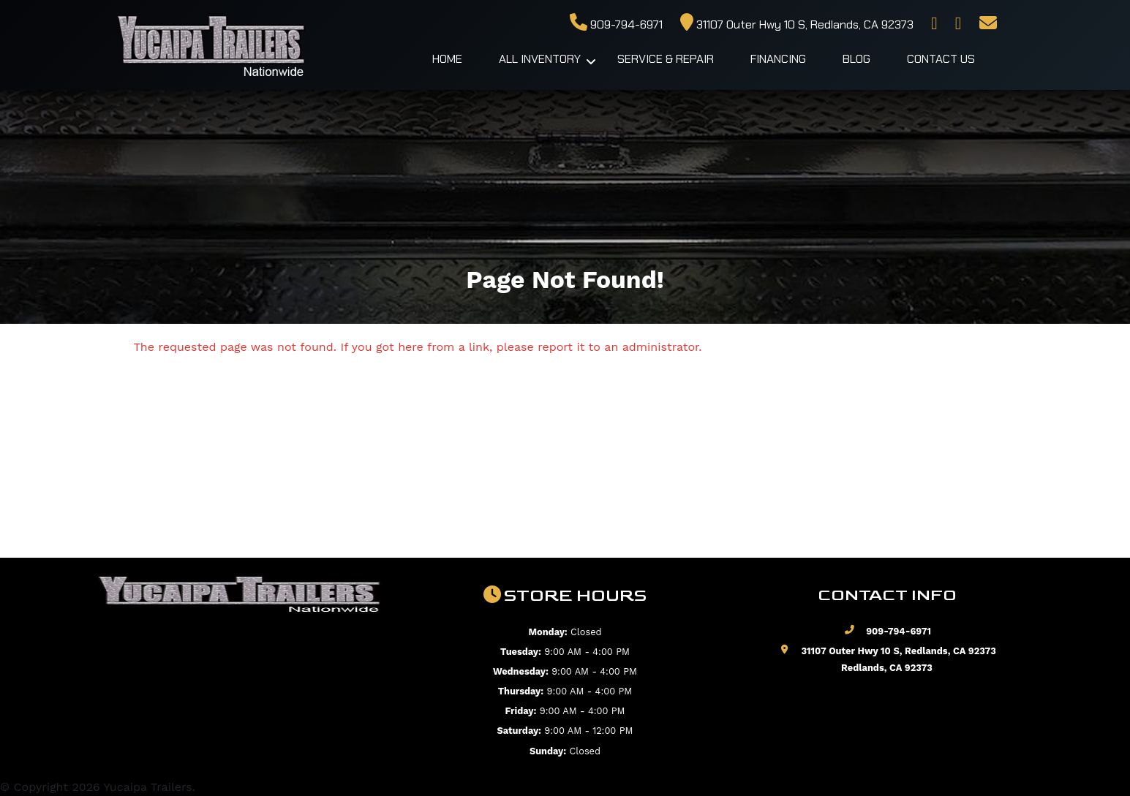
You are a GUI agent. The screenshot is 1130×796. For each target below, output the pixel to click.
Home (447, 59)
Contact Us (941, 59)
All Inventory (540, 59)
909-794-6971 (616, 24)
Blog (856, 59)
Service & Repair (665, 59)
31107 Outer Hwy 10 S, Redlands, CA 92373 (797, 24)
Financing (778, 59)
